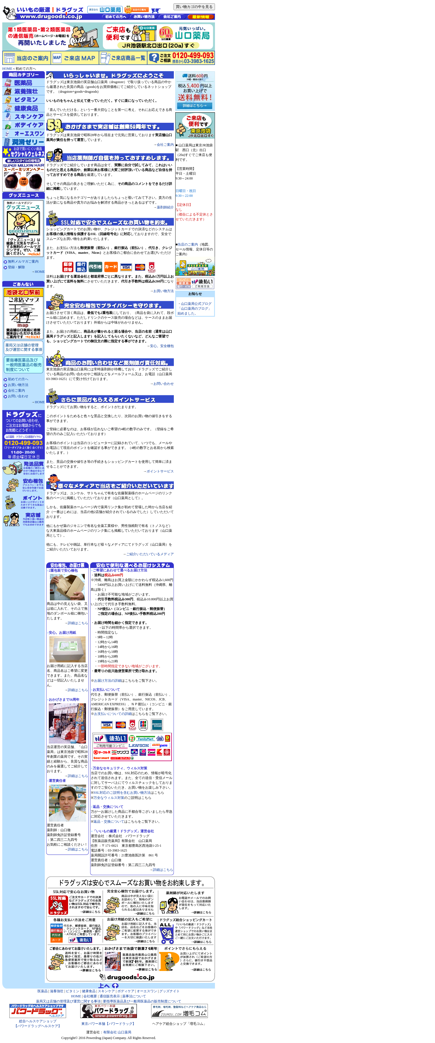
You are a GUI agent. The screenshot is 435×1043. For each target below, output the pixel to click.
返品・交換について (109, 822)
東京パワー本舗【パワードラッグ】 (108, 1024)
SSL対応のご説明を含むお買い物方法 (122, 793)
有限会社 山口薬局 (117, 1032)
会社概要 (90, 996)
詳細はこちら (78, 623)
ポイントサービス (160, 471)
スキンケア (106, 991)
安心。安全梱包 (162, 346)
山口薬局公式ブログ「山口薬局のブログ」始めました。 (195, 308)
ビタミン (72, 991)
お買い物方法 (18, 385)
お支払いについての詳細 (113, 714)
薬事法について (134, 996)
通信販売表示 (110, 996)
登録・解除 (16, 267)
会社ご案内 (16, 390)
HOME (40, 272)
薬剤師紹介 (165, 207)
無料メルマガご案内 (23, 261)
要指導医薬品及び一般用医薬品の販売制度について (141, 1001)
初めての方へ (18, 379)
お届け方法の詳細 (107, 681)
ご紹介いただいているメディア (150, 554)
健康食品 (89, 991)
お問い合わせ (18, 396)
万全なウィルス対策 (109, 798)
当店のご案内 (188, 244)
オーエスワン (147, 991)
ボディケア (125, 991)
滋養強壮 (57, 991)
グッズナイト (169, 991)
